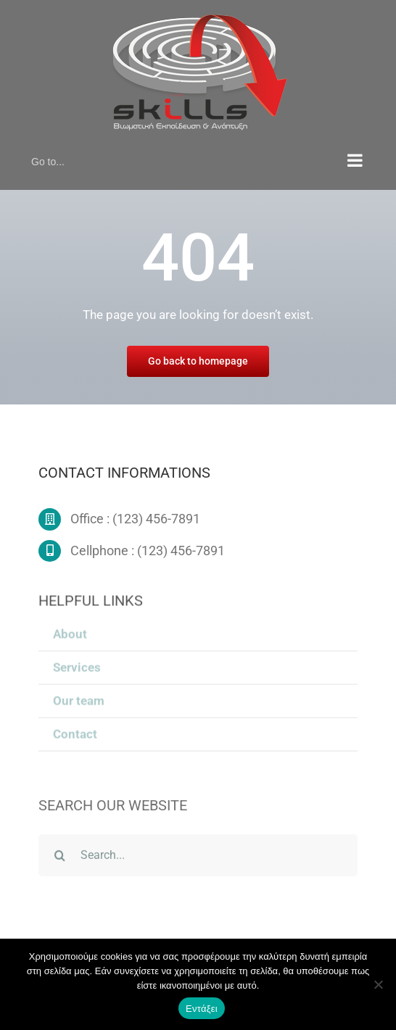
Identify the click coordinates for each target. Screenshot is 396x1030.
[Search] (59, 857)
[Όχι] (378, 984)
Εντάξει (202, 1008)
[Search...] (197, 857)
